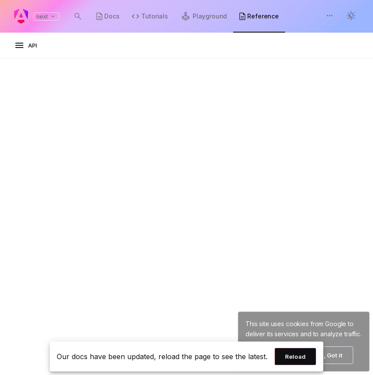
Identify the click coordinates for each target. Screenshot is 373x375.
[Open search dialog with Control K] (78, 16)
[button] (330, 16)
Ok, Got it (329, 355)
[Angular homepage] (21, 16)
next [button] (46, 16)
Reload (295, 356)
